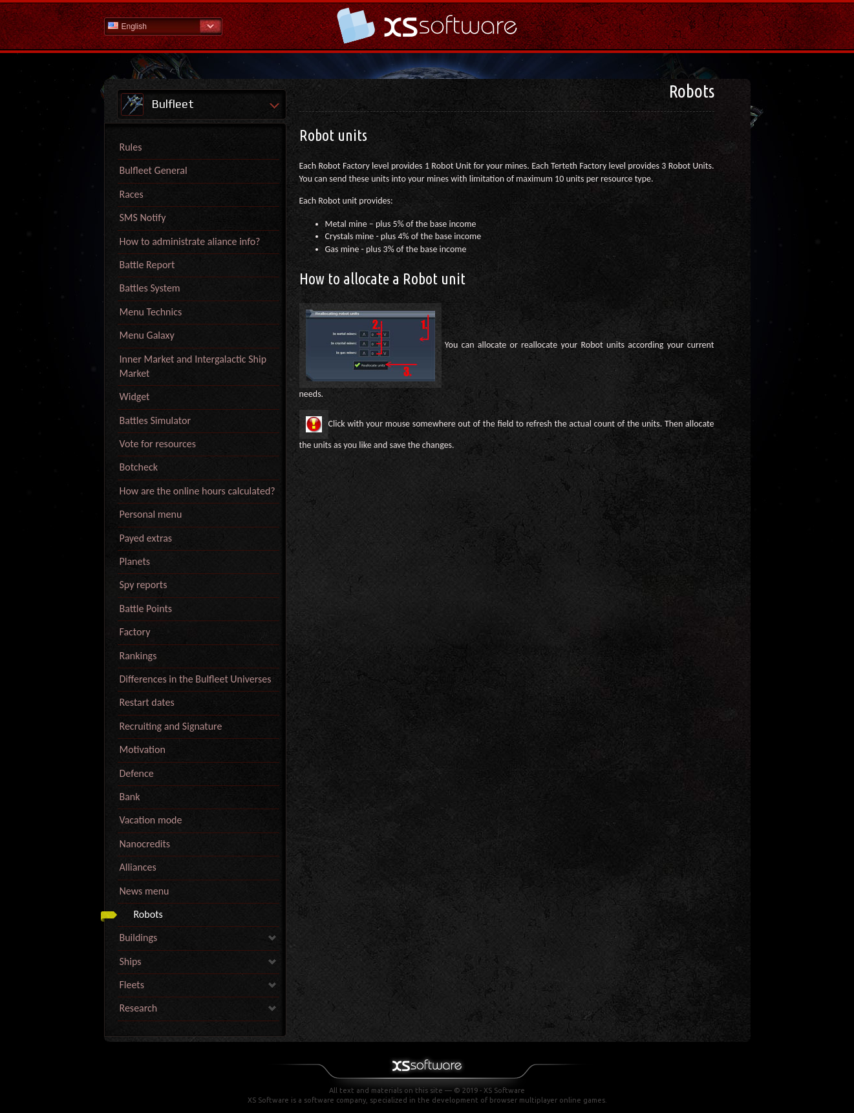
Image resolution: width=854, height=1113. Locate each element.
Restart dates (147, 702)
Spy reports (143, 584)
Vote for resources (158, 444)
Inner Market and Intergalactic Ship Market (193, 366)
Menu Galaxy (147, 335)
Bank (130, 796)
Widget (135, 396)
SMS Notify (143, 217)
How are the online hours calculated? (197, 491)
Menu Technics (151, 312)
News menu (144, 891)
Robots (148, 914)
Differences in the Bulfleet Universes (196, 679)
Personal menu (151, 514)
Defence (137, 773)
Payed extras (146, 538)
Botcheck (139, 467)
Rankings (138, 656)
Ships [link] (131, 961)
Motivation (142, 749)
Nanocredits (145, 844)
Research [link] (139, 1008)
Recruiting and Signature (171, 726)
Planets (135, 561)
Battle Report (147, 265)
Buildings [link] (139, 937)
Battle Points (146, 608)
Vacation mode (151, 820)
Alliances (138, 867)
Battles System (150, 288)
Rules (131, 147)
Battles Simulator (155, 420)
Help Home (427, 25)
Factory (135, 632)
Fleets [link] (132, 985)
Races (132, 194)
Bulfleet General (153, 170)
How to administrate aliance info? (190, 241)
